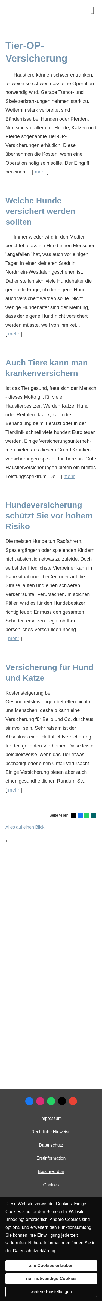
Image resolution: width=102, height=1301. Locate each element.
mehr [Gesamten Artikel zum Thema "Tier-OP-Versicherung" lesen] (40, 172)
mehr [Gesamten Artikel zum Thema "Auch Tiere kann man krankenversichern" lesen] (69, 476)
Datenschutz (51, 1145)
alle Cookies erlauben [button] (51, 1265)
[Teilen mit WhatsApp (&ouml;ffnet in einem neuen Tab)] (86, 815)
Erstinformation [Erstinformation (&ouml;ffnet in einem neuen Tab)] (51, 1158)
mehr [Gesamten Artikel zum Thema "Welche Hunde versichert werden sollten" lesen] (13, 334)
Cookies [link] (51, 1185)
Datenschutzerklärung (34, 1250)
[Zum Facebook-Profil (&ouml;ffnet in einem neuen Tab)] (29, 1101)
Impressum (51, 1118)
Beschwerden (51, 1171)
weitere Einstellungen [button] (51, 1291)
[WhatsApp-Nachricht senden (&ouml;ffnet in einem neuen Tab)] (51, 1101)
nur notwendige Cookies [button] (51, 1278)
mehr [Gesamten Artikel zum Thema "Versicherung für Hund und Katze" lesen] (13, 790)
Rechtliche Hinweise (50, 1131)
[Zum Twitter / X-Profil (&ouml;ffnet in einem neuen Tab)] (62, 1101)
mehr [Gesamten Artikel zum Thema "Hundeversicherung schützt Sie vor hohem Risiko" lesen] (13, 638)
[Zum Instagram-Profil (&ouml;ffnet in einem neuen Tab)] (40, 1101)
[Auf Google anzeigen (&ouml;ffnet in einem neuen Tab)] (73, 1101)
